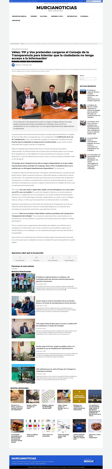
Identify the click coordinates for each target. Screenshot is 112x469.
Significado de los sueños (39, 461)
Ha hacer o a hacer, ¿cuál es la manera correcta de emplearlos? (17, 408)
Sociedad (84, 16)
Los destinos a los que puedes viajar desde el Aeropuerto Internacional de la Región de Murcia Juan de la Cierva (95, 411)
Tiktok (32, 463)
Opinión (34, 16)
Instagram (20, 463)
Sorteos (81, 1)
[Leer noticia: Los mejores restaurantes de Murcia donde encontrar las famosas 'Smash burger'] (17, 426)
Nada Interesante (69, 258)
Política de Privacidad (78, 467)
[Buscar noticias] (84, 1)
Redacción (18, 65)
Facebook (14, 463)
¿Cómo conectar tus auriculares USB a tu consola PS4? (79, 437)
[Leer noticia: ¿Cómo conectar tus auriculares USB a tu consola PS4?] (79, 426)
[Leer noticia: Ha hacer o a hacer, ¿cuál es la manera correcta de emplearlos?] (17, 396)
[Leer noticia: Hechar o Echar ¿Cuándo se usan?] (32, 396)
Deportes (16, 20)
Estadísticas (43, 463)
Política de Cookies (53, 467)
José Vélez (14, 269)
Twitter (37, 463)
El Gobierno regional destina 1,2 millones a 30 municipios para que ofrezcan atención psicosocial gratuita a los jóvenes (55, 279)
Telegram (26, 463)
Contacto (69, 467)
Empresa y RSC (57, 16)
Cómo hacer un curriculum (47, 435)
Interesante (36, 258)
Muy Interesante (20, 258)
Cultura (44, 16)
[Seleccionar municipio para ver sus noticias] (94, 1)
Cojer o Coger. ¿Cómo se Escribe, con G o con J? (63, 408)
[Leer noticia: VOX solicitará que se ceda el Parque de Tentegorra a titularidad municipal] (23, 374)
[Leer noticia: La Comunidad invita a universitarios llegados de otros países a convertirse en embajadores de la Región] (83, 139)
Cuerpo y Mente (16, 461)
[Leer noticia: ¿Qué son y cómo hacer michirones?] (95, 426)
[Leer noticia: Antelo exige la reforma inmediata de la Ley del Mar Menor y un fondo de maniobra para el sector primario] (23, 306)
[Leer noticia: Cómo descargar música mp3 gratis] (63, 426)
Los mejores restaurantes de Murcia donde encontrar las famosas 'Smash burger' (16, 438)
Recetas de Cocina (26, 461)
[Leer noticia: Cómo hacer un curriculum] (48, 426)
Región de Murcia (19, 16)
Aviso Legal (63, 467)
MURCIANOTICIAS (57, 8)
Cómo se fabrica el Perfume (32, 435)
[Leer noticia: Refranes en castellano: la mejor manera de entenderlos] (79, 396)
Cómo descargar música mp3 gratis (63, 436)
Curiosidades (50, 461)
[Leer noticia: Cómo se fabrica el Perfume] (32, 426)
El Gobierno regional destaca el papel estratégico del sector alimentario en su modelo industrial (93, 96)
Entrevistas (72, 16)
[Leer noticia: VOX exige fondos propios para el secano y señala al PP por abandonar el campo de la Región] (23, 328)
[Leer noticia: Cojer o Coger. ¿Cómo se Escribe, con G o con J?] (63, 396)
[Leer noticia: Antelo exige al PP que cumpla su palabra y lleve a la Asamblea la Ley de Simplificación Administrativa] (23, 351)
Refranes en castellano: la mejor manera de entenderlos (79, 408)
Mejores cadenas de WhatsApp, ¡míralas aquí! (48, 407)
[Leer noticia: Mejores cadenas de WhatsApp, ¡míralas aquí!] (48, 396)
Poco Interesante (53, 258)
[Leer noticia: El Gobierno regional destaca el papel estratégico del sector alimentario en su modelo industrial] (83, 92)
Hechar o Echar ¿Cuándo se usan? (32, 407)
